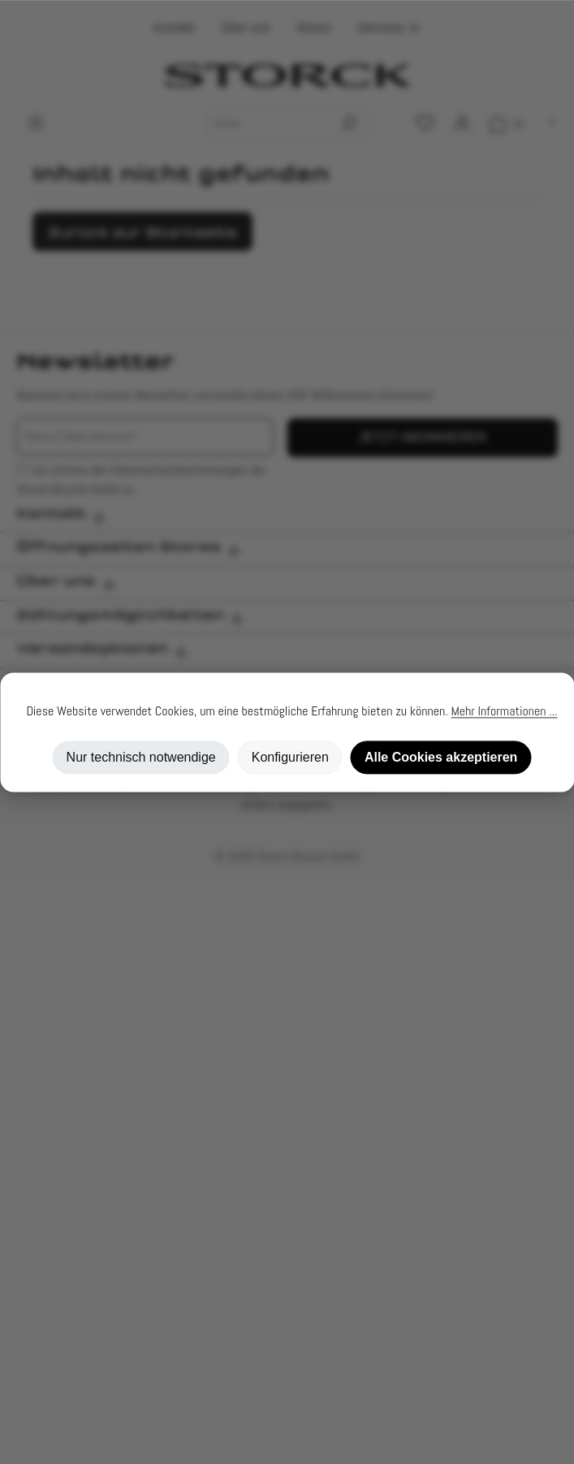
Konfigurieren (290, 757)
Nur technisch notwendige (141, 757)
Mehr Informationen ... (504, 710)
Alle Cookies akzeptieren (441, 757)
